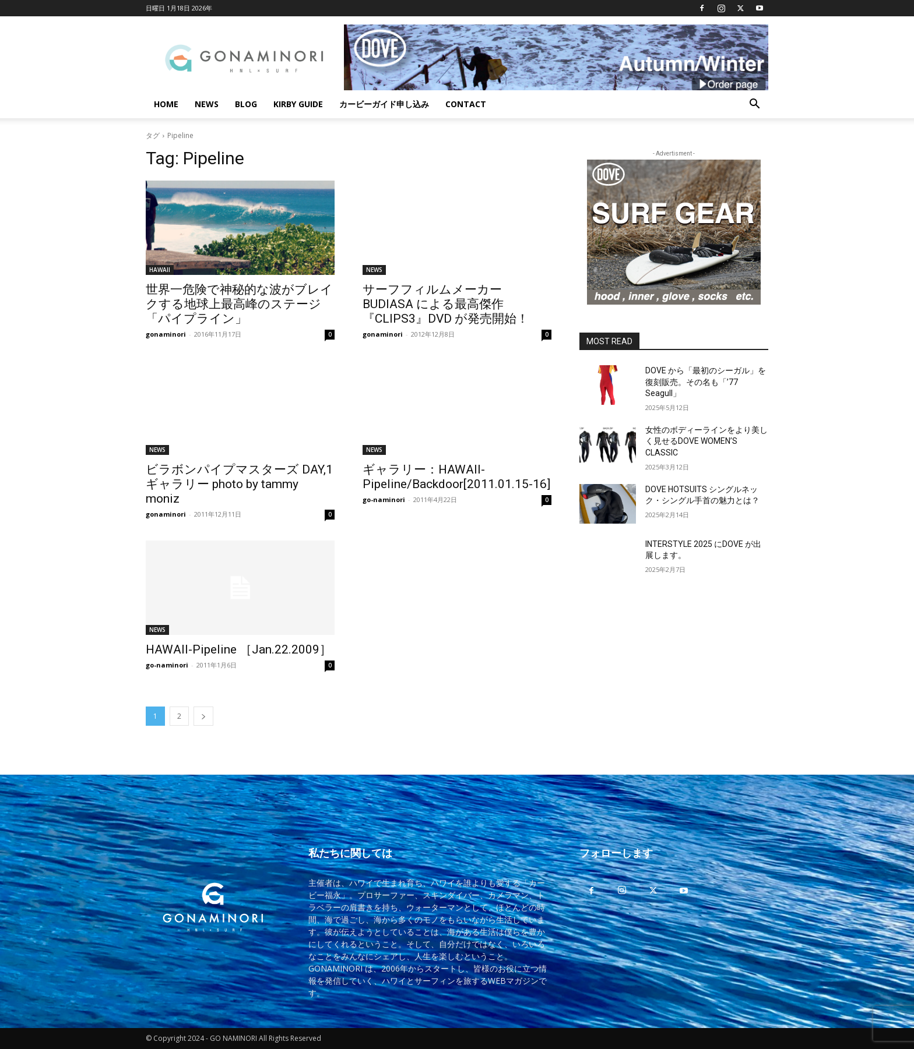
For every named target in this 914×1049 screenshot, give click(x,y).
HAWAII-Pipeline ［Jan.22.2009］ (239, 649)
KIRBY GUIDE (298, 104)
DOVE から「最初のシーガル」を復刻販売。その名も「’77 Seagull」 (705, 382)
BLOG (246, 104)
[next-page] (203, 716)
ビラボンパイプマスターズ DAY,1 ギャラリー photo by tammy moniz (239, 484)
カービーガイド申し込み (384, 104)
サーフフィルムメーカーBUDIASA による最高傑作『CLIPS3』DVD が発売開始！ (446, 304)
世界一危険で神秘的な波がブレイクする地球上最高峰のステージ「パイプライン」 (239, 304)
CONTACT (465, 104)
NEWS (207, 104)
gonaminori (166, 334)
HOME (166, 104)
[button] (754, 105)
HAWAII (159, 270)
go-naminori (384, 499)
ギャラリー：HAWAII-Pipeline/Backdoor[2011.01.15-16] (456, 476)
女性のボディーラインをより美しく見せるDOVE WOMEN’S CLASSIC (706, 441)
